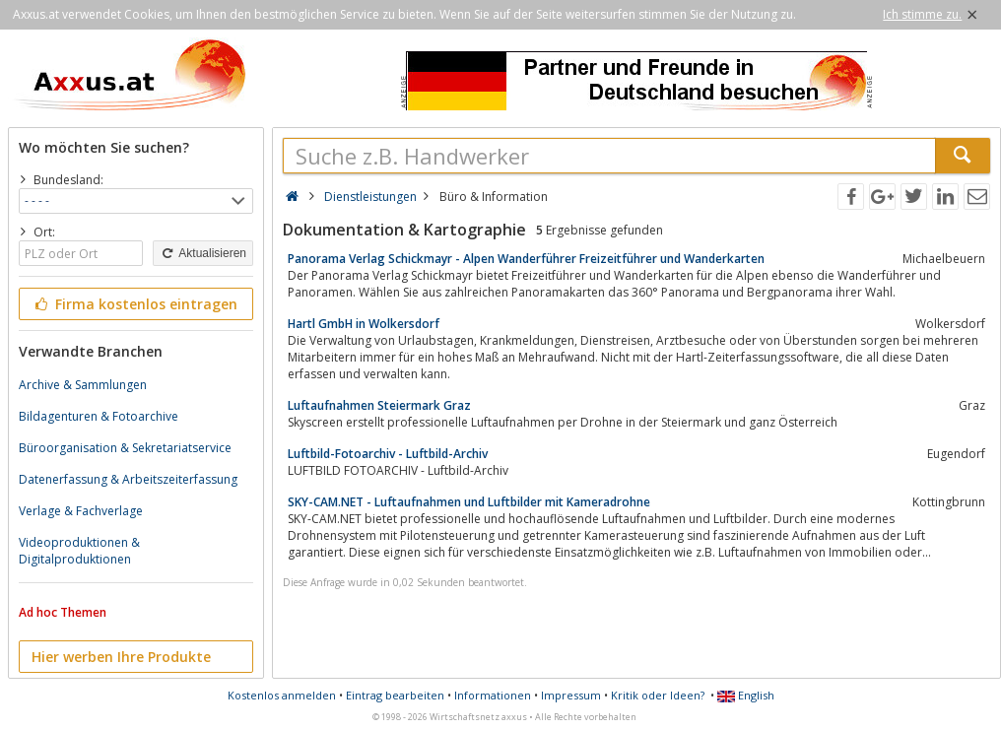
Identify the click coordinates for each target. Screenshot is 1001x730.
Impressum (571, 695)
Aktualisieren (203, 253)
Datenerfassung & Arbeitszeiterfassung (128, 479)
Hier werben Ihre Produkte (121, 656)
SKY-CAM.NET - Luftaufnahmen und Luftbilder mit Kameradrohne (469, 502)
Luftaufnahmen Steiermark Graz (379, 405)
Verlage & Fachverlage (81, 510)
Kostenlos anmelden (282, 695)
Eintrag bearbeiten (395, 695)
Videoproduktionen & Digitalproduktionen (79, 550)
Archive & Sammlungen (83, 384)
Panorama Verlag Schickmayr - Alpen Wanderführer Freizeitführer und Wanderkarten (526, 258)
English (745, 695)
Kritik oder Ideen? (657, 695)
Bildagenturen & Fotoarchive (98, 416)
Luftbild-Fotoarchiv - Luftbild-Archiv (388, 453)
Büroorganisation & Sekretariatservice (125, 447)
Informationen (492, 695)
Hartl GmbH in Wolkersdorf (363, 323)
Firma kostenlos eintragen (134, 304)
